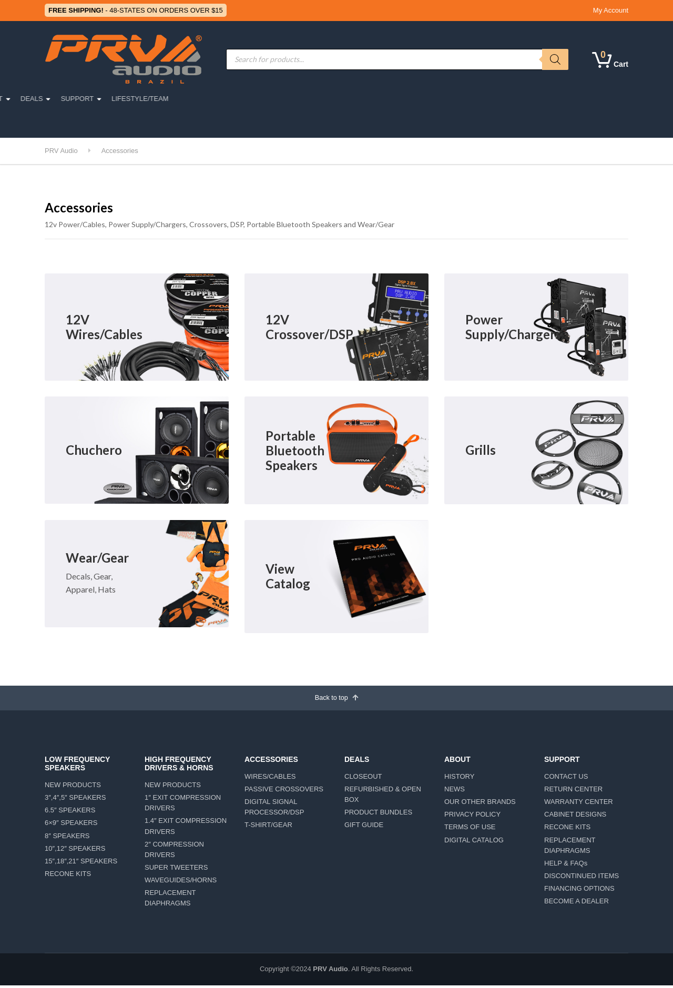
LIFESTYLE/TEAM (529, 99)
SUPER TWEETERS (176, 870)
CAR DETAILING (76, 123)
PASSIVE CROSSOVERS (283, 792)
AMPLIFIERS (330, 99)
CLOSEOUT (363, 779)
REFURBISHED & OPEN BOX (382, 797)
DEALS (421, 99)
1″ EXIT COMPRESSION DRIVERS (183, 805)
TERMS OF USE (470, 830)
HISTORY (459, 779)
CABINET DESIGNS (575, 817)
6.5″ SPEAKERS (70, 813)
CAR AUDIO (135, 99)
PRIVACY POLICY (472, 817)
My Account (610, 10)
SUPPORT (467, 99)
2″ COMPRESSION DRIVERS (174, 852)
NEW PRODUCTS (73, 787)
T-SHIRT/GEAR (268, 828)
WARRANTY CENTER (578, 804)
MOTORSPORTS (198, 99)
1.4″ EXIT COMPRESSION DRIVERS (186, 829)
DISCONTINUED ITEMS (581, 878)
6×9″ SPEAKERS (71, 826)
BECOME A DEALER (576, 904)
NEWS (454, 792)
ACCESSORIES (267, 99)
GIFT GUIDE (363, 828)
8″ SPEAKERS (67, 838)
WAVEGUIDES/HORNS (181, 883)
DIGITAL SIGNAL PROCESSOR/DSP (274, 809)
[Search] (555, 59)
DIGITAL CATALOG (474, 843)
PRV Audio (330, 972)
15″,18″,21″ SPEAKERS (81, 864)
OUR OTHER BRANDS (480, 804)
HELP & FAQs (565, 866)
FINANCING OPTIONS (579, 891)
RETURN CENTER (573, 792)
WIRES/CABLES (270, 779)
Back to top (337, 699)
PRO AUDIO (79, 99)
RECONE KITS (68, 876)
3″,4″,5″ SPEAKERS (75, 800)
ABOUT (380, 99)
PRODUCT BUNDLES (378, 815)
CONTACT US (566, 779)
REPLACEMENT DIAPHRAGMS (170, 900)
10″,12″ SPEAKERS (75, 851)
